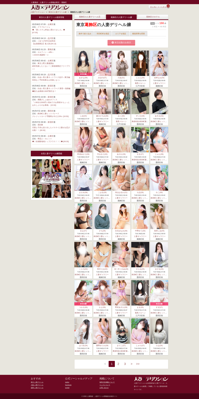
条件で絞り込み (85, 34)
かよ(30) (102, 307)
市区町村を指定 (103, 34)
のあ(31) (121, 78)
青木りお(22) (102, 269)
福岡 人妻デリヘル (37, 387)
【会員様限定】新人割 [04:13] (44, 44)
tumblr (67, 387)
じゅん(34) (140, 78)
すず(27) (159, 307)
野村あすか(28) (121, 307)
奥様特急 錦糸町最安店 (141, 121)
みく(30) (121, 116)
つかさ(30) (83, 307)
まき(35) (140, 307)
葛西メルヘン (140, 83)
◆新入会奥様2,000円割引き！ (44, 91)
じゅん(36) (159, 154)
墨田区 (50, 111)
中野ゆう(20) (140, 231)
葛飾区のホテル (153, 17)
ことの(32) (83, 269)
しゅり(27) (140, 345)
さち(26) (102, 231)
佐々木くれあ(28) (121, 269)
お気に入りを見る (158, 7)
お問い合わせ (104, 387)
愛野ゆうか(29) (102, 345)
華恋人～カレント (45, 139)
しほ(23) (83, 116)
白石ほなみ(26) (121, 231)
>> (138, 364)
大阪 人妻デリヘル (37, 384)
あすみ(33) (159, 116)
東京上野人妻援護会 (46, 63)
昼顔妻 (40, 125)
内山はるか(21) (121, 192)
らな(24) (159, 345)
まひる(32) (159, 269)
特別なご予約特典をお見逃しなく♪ (46, 80)
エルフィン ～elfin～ (46, 52)
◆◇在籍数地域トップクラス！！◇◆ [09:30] (50, 141)
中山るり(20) (102, 154)
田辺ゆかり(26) (83, 154)
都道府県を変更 (138, 34)
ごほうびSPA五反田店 (46, 41)
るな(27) (83, 231)
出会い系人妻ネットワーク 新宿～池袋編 (54, 88)
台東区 (50, 24)
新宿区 (50, 86)
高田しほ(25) (159, 231)
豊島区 (50, 49)
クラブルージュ (44, 27)
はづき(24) (83, 345)
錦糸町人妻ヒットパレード (85, 83)
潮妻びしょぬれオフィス (47, 100)
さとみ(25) (140, 269)
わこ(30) (159, 192)
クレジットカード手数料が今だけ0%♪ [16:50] (50, 116)
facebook (68, 384)
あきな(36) (83, 78)
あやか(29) (121, 154)
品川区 (50, 38)
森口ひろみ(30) (102, 116)
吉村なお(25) (159, 78)
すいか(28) (140, 116)
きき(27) (140, 154)
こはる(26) (102, 192)
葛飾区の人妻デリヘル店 (89, 17)
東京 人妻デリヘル (37, 382)
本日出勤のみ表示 (121, 42)
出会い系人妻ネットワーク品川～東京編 (54, 77)
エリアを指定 (120, 34)
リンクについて (105, 384)
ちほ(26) (140, 192)
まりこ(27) (121, 345)
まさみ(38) (83, 192)
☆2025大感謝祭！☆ (40, 55)
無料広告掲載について (107, 382)
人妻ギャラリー (159, 83)
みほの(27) (102, 78)
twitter (67, 382)
